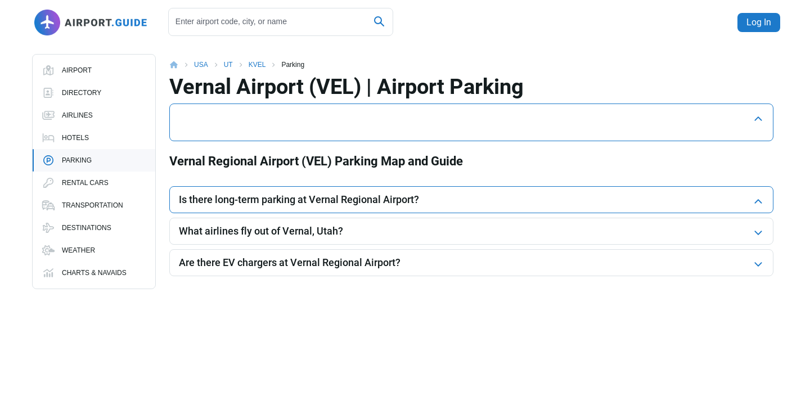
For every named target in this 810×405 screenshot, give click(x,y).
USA (201, 56)
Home (181, 55)
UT (228, 56)
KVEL (257, 56)
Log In (756, 22)
